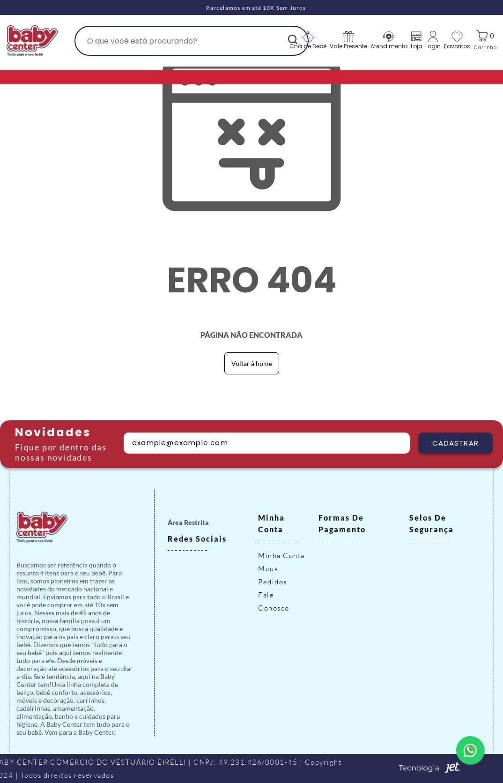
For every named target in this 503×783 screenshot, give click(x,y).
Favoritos (457, 40)
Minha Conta (281, 555)
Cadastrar (455, 443)
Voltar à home (251, 363)
